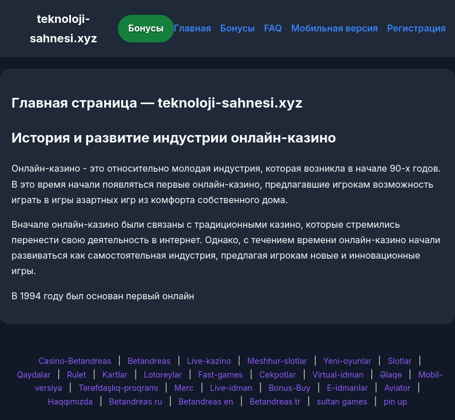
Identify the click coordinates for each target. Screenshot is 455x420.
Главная (192, 28)
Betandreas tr (275, 401)
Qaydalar (33, 374)
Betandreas (149, 361)
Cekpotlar (277, 374)
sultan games (342, 401)
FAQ (273, 28)
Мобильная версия (334, 28)
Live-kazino (209, 361)
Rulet (76, 374)
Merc (184, 388)
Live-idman (231, 388)
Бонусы (146, 28)
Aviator (397, 388)
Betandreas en (206, 401)
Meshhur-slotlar (277, 361)
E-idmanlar (347, 388)
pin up (395, 401)
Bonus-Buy (289, 388)
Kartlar (115, 374)
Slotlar (399, 361)
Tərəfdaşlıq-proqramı (118, 388)
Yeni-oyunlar (347, 361)
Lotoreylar (163, 374)
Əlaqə (391, 374)
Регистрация (416, 28)
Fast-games (220, 374)
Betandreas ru (136, 401)
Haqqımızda (70, 401)
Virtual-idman (337, 374)
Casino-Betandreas (74, 361)
